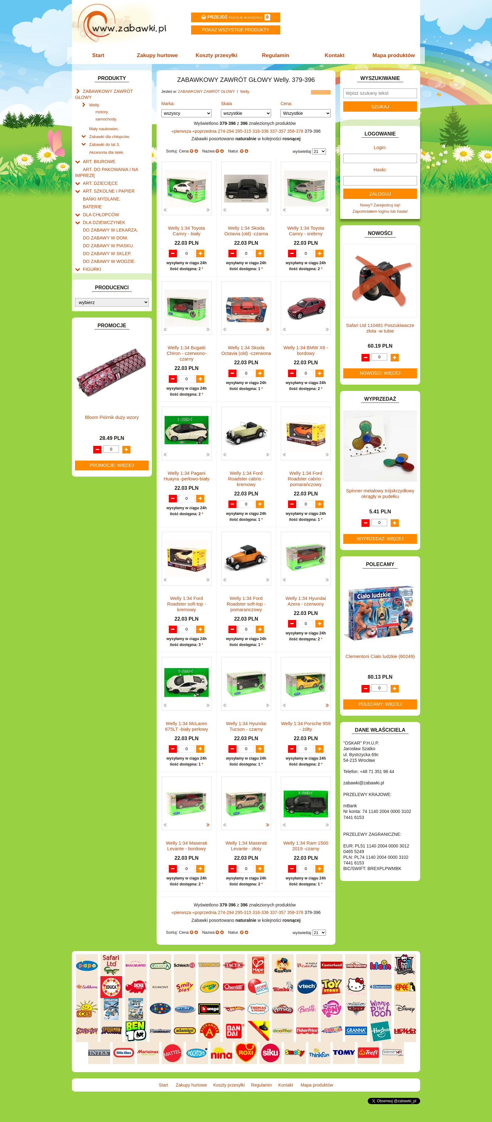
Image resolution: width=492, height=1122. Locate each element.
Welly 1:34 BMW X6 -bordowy (305, 355)
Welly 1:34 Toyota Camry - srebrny (305, 229)
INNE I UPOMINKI (99, 272)
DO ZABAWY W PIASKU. (106, 228)
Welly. (94, 97)
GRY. (87, 264)
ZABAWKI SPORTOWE (104, 426)
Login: (380, 147)
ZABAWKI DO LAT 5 (101, 411)
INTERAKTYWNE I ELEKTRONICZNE (96, 289)
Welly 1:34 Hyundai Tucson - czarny (246, 732)
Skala (226, 101)
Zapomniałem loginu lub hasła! (380, 211)
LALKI (88, 340)
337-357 (278, 129)
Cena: (286, 101)
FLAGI (89, 257)
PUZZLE (91, 383)
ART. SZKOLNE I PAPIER (106, 178)
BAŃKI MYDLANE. (100, 185)
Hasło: (380, 169)
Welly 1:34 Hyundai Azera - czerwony (306, 606)
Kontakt (333, 55)
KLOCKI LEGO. (97, 313)
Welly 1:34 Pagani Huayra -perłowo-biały (187, 480)
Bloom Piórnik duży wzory (112, 593)
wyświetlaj (302, 150)
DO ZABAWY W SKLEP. (105, 235)
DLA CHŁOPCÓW (99, 200)
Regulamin (275, 55)
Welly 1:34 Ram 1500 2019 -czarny (305, 857)
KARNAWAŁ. (95, 298)
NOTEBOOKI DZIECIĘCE (106, 361)
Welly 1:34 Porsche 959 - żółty (305, 732)
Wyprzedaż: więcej (380, 538)
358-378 (295, 129)
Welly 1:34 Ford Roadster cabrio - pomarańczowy (306, 483)
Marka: (168, 101)
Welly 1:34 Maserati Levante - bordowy (186, 857)
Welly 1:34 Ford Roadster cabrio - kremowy (246, 483)
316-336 (261, 129)
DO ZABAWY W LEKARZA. (108, 214)
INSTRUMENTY (97, 279)
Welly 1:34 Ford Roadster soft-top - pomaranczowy (246, 609)
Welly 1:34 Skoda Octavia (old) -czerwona (246, 355)
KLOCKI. (91, 305)
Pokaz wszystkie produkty (235, 29)
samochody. (106, 112)
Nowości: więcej (380, 373)
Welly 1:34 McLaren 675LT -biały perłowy (186, 732)
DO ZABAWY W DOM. (103, 221)
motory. (102, 104)
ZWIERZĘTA (94, 433)
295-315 (243, 129)
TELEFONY (93, 404)
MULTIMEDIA (95, 354)
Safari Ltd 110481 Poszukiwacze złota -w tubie (380, 328)
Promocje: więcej (112, 641)
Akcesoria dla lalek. (106, 142)
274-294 (226, 129)
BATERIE (91, 192)
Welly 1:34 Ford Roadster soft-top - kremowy (186, 609)
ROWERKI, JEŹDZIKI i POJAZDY (113, 390)
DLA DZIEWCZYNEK (102, 207)
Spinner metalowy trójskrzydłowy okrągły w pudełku (380, 493)
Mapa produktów (391, 55)
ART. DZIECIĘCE (99, 171)
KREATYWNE (95, 320)
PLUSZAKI (93, 375)
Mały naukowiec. (104, 121)
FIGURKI (91, 250)
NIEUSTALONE (97, 440)
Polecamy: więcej (380, 704)
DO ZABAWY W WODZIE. (107, 243)
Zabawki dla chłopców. (109, 128)
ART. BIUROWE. (98, 151)
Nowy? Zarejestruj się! (380, 205)
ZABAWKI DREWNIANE (105, 418)
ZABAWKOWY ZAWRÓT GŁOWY (113, 90)
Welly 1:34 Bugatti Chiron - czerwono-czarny (186, 358)
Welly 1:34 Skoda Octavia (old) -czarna (246, 229)
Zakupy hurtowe (158, 55)
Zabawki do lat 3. (104, 135)
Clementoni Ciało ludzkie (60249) (380, 656)
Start (101, 55)
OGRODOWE (95, 368)
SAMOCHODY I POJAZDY (107, 397)
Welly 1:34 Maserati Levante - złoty (246, 857)
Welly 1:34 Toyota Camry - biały (186, 229)
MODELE (91, 347)
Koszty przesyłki (217, 55)
